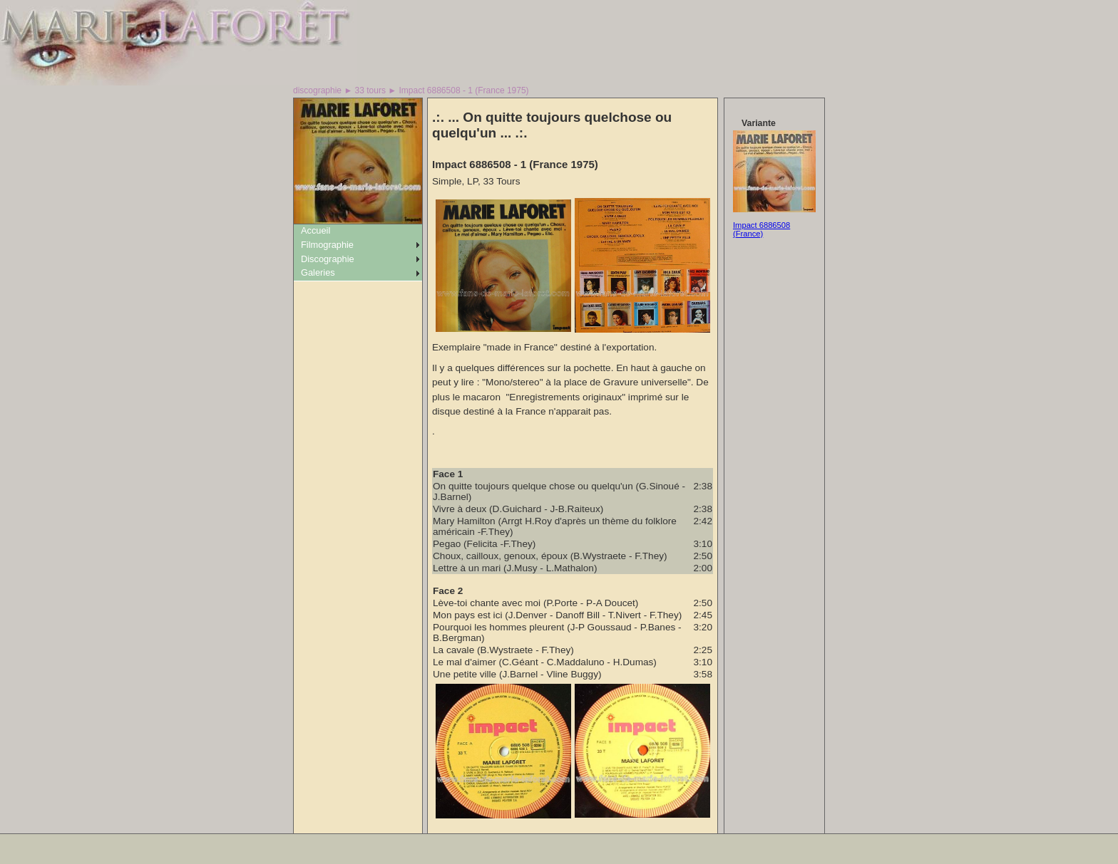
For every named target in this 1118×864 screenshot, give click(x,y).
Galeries (318, 272)
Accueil (315, 230)
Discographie (327, 259)
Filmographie (327, 244)
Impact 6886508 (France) (761, 229)
